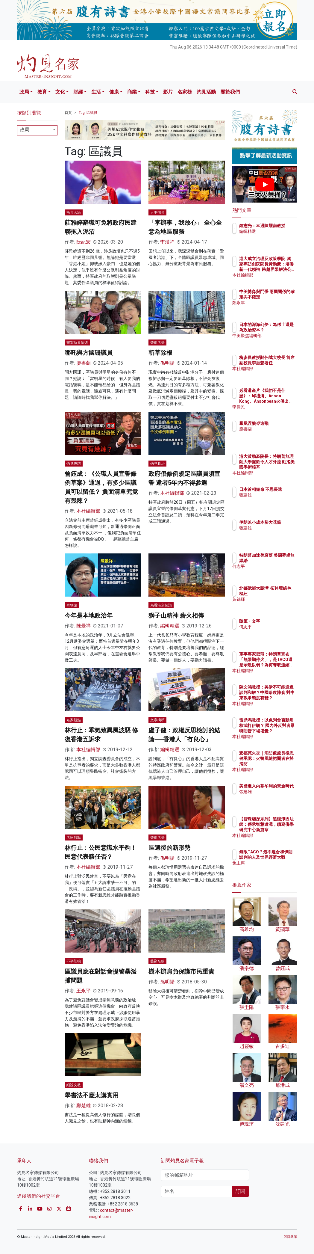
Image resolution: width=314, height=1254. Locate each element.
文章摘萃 (157, 720)
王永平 (83, 991)
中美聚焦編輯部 (280, 341)
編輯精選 (169, 626)
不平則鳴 (73, 961)
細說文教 (73, 1085)
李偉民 (271, 407)
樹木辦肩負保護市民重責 (181, 971)
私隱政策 (290, 1237)
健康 (114, 92)
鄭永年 (271, 308)
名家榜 (185, 92)
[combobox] (37, 130)
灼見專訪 (73, 463)
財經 (78, 92)
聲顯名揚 (157, 342)
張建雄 (271, 500)
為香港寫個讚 (161, 605)
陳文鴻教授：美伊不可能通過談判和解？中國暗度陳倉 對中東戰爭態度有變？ (280, 698)
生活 (96, 92)
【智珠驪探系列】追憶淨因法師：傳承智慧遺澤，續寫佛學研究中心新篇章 (280, 830)
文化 (60, 92)
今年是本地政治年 (89, 615)
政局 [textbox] (24, 129)
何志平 (271, 571)
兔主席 (271, 868)
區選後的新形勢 (169, 847)
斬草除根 (160, 352)
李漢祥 (167, 242)
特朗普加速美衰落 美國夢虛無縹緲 (280, 560)
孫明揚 (167, 363)
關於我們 (230, 92)
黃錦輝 (271, 604)
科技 (150, 92)
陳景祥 (83, 626)
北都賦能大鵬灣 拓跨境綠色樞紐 (280, 593)
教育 (42, 92)
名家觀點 (73, 720)
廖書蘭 (83, 363)
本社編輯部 (88, 511)
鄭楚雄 (83, 1105)
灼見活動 (206, 92)
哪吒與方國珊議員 (89, 352)
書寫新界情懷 (77, 342)
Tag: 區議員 (88, 113)
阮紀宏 (83, 242)
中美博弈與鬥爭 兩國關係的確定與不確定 (280, 297)
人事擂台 (157, 212)
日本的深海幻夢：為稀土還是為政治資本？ (280, 330)
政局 (24, 92)
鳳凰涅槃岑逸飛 (280, 423)
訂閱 (240, 1191)
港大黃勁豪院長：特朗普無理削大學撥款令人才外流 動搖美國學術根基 (280, 467)
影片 (168, 92)
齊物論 (71, 605)
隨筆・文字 (275, 621)
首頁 (68, 113)
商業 (132, 92)
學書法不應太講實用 (92, 1095)
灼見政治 (157, 463)
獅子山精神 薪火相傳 (176, 615)
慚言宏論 (73, 212)
